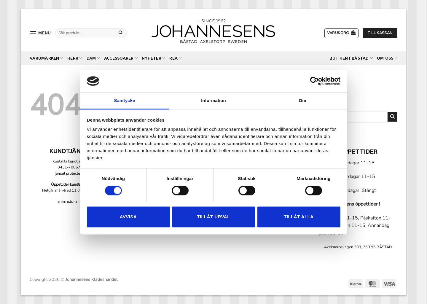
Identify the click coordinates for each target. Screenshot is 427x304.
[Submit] (121, 33)
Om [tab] (302, 100)
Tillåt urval (213, 216)
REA (175, 58)
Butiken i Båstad (351, 58)
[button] (40, 33)
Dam (93, 58)
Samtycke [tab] (124, 100)
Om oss (387, 58)
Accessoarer (121, 58)
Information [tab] (213, 100)
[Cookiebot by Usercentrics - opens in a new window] (314, 81)
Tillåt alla (298, 216)
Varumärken (46, 58)
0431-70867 (69, 167)
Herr (74, 58)
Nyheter (153, 58)
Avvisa (128, 216)
